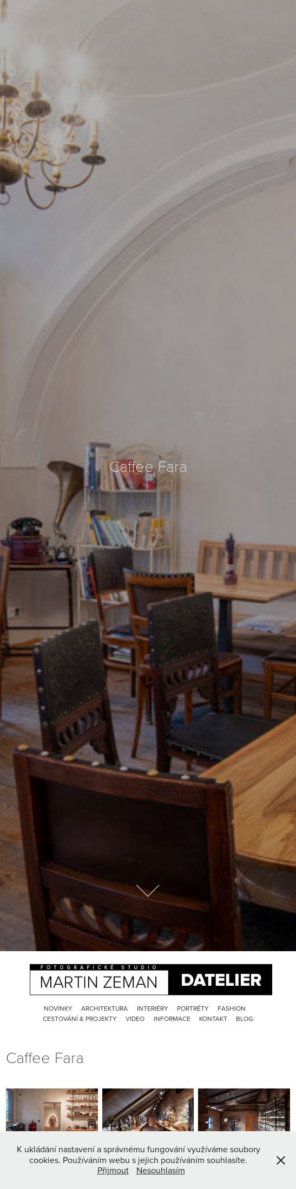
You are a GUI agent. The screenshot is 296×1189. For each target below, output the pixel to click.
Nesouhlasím (160, 1170)
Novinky (58, 1008)
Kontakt (213, 1018)
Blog (244, 1018)
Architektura (104, 1008)
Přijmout (113, 1170)
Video (135, 1018)
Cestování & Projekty (80, 1018)
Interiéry (152, 1008)
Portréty (193, 1008)
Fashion (232, 1008)
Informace (172, 1018)
